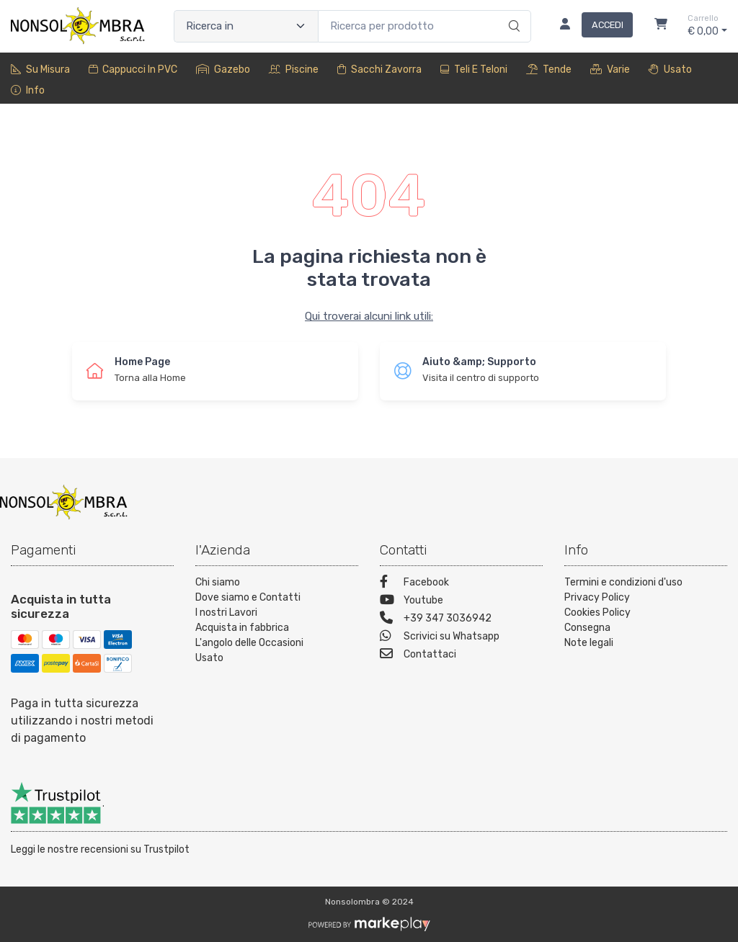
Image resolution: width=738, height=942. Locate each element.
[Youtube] (461, 602)
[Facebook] (461, 584)
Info (28, 90)
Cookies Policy (597, 612)
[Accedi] (590, 25)
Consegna (587, 628)
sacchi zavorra (379, 69)
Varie (610, 69)
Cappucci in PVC (133, 69)
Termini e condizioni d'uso (623, 582)
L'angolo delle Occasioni (249, 643)
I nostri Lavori (226, 612)
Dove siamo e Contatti (248, 597)
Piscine (294, 69)
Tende (549, 69)
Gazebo (223, 69)
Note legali (588, 643)
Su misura (40, 69)
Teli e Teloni (473, 69)
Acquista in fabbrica (242, 628)
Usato (670, 69)
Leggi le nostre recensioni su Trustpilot (100, 849)
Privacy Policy (597, 597)
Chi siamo (217, 582)
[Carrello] (660, 25)
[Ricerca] (512, 11)
